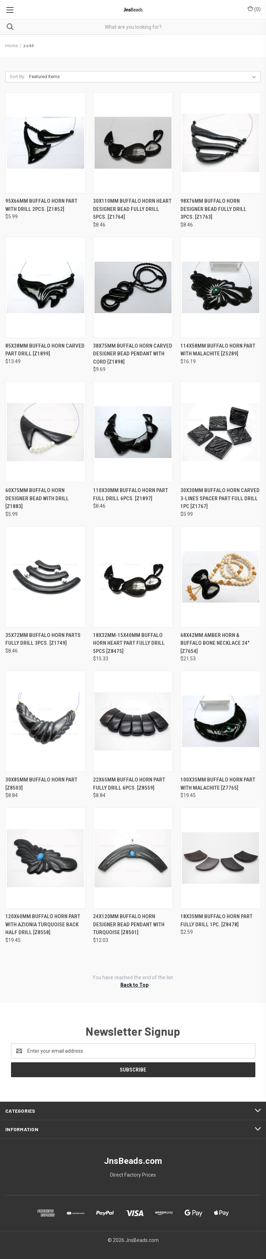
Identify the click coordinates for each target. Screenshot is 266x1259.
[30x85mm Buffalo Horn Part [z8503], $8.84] (45, 721)
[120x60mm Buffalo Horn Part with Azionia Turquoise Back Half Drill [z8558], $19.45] (45, 858)
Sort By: (17, 76)
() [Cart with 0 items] (254, 9)
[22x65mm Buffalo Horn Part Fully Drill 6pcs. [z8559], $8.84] (133, 721)
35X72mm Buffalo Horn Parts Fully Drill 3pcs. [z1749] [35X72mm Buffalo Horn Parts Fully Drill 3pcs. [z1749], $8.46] (43, 639)
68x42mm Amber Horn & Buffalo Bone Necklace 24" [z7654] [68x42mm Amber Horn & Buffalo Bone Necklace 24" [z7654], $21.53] (214, 643)
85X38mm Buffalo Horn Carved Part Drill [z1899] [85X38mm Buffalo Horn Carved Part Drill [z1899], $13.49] (45, 350)
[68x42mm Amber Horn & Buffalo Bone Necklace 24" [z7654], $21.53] (220, 577)
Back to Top (134, 985)
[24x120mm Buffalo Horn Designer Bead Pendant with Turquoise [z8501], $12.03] (133, 858)
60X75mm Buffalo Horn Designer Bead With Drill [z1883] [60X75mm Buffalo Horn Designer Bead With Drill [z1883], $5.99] (37, 498)
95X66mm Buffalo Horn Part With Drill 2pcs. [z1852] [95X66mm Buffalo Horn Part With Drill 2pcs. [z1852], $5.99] (41, 205)
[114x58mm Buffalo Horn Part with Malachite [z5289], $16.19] (220, 287)
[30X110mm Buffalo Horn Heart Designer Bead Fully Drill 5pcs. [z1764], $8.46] (133, 143)
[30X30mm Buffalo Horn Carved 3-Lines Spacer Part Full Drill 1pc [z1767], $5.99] (220, 432)
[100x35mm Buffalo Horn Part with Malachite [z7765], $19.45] (220, 721)
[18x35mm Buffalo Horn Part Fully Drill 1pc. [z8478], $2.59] (220, 858)
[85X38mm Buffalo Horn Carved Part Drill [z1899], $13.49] (45, 287)
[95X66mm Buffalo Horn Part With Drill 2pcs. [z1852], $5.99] (45, 143)
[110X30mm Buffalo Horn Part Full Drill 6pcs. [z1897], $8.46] (133, 432)
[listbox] (144, 76)
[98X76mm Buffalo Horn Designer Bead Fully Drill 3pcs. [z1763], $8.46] (220, 143)
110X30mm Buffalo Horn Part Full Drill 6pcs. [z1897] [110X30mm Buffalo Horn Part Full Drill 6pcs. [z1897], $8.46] (130, 494)
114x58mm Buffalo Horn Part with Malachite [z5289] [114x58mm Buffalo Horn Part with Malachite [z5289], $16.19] (217, 350)
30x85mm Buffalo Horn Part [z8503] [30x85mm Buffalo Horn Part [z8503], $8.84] (41, 783)
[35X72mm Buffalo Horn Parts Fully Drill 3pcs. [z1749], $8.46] (45, 577)
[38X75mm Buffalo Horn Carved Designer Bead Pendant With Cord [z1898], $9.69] (133, 287)
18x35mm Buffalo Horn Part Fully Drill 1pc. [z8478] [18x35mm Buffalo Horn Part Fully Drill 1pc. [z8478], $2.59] (216, 920)
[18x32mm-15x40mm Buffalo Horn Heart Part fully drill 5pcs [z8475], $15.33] (133, 577)
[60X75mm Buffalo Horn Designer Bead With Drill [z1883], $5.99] (45, 432)
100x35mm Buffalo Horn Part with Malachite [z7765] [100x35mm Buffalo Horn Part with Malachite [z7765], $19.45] (217, 783)
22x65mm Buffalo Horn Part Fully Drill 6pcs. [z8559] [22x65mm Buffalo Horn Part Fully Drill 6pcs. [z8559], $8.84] (129, 783)
